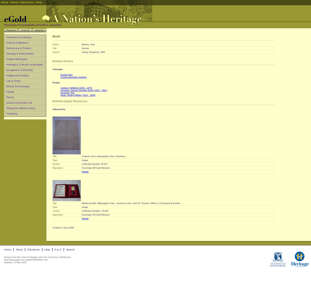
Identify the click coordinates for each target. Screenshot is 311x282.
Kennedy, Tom (68, 93)
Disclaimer (33, 249)
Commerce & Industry (19, 37)
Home (4, 2)
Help (39, 2)
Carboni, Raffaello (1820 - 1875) (76, 88)
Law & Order (13, 80)
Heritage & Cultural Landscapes (24, 64)
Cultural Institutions (17, 42)
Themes (11, 30)
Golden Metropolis (16, 59)
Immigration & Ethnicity (19, 70)
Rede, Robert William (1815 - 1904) (78, 95)
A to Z (25, 30)
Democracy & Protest (18, 48)
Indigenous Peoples (17, 75)
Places (10, 97)
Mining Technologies (18, 86)
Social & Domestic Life (19, 102)
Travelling (11, 113)
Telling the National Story (20, 108)
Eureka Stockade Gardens (74, 77)
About (14, 2)
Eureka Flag (66, 75)
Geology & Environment (20, 53)
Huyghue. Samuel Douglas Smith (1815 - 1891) (84, 90)
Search (39, 30)
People (10, 91)
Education (27, 2)
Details (85, 171)
